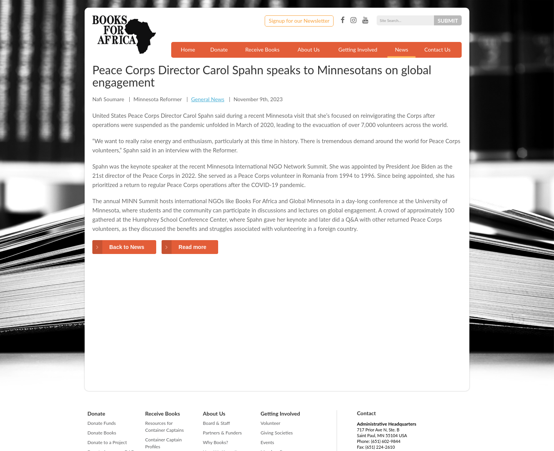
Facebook (342, 20)
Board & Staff (216, 423)
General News (207, 99)
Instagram (353, 20)
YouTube (365, 20)
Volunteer (270, 423)
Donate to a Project (107, 442)
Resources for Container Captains (164, 426)
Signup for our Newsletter (299, 20)
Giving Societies (276, 433)
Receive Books (262, 49)
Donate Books (101, 433)
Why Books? (215, 442)
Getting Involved (358, 49)
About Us (308, 49)
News (401, 49)
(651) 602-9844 (385, 441)
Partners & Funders (222, 433)
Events (267, 442)
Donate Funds (101, 423)
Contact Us (437, 49)
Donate (219, 49)
